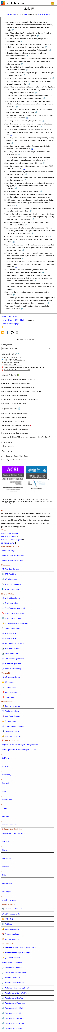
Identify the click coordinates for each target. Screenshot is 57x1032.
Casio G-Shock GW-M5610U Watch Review (15, 384)
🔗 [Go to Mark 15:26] (24, 169)
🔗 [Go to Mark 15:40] (23, 258)
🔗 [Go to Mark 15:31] (51, 197)
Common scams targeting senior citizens (14, 430)
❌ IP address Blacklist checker (14, 614)
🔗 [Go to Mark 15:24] (47, 160)
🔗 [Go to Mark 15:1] (13, 30)
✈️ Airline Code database (11, 590)
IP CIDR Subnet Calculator (13, 365)
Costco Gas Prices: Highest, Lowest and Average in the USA (24, 368)
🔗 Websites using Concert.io (13, 1019)
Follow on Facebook (8, 537)
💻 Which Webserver (10, 654)
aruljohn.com (15, 3)
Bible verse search (44, 14)
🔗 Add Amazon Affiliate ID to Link (14, 973)
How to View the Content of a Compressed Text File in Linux (21, 392)
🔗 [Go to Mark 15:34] (33, 219)
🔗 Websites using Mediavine (13, 984)
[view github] (12, 333)
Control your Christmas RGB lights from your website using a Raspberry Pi (25, 438)
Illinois (4, 851)
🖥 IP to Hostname (9, 634)
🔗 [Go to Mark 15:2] (38, 36)
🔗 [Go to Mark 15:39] (23, 250)
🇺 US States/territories (11, 678)
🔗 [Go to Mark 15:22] (32, 149)
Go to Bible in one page (10, 324)
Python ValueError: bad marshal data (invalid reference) (19, 400)
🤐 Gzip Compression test (12, 737)
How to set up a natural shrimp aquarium (14, 434)
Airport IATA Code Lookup (12, 358)
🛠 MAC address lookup (11, 599)
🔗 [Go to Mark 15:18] (43, 121)
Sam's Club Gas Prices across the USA (17, 370)
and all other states (9, 901)
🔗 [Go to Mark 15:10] (53, 78)
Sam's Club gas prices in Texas (13, 834)
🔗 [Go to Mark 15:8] (27, 70)
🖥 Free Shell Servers (10, 570)
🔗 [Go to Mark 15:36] (32, 233)
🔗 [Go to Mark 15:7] (22, 64)
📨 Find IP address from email (13, 609)
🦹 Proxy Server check (10, 732)
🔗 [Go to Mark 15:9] (24, 75)
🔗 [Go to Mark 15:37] (51, 236)
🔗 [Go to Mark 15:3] (22, 41)
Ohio (4, 792)
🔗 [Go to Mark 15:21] (12, 143)
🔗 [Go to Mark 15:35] (26, 225)
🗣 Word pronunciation (10, 712)
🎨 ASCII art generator (10, 940)
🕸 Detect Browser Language (13, 727)
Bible (14, 14)
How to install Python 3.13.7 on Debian (14, 418)
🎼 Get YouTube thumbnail (12, 910)
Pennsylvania (7, 800)
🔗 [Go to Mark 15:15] (17, 106)
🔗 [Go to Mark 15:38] (14, 242)
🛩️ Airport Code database (11, 585)
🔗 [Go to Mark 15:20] (11, 135)
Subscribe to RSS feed (9, 534)
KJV (20, 14)
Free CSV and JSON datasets (13, 556)
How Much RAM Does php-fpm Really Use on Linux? (18, 380)
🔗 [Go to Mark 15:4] (46, 47)
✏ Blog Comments (7, 447)
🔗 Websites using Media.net (13, 1024)
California (5, 759)
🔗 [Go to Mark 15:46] (48, 303)
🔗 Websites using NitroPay (12, 999)
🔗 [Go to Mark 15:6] (27, 56)
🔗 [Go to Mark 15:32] (17, 205)
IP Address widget (9, 551)
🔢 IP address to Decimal (11, 619)
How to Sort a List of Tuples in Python (13, 404)
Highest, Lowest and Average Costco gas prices (20, 745)
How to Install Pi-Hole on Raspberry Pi (14, 396)
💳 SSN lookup (8, 683)
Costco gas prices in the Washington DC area (19, 750)
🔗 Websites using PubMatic (12, 1009)
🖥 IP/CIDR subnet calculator (13, 644)
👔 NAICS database (9, 580)
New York (5, 784)
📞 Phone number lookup (11, 629)
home (9, 14)
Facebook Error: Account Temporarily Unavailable (17, 388)
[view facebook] (7, 333)
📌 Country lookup (9, 698)
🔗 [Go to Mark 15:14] (44, 98)
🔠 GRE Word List (9, 575)
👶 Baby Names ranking (11, 707)
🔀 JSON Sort (7, 920)
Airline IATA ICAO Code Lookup (14, 361)
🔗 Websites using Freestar (12, 1029)
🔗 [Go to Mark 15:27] (26, 174)
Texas (4, 809)
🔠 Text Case (7, 925)
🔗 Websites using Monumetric (13, 1004)
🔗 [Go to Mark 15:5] (50, 50)
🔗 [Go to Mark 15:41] (16, 267)
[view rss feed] (2, 333)
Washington (6, 817)
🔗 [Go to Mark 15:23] (19, 154)
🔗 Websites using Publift (11, 1014)
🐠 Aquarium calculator (10, 930)
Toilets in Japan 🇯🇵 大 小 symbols (12, 422)
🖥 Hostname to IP (9, 639)
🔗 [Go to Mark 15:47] (22, 309)
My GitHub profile (7, 544)
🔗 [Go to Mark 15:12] (51, 90)
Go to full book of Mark (10, 316)
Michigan (5, 767)
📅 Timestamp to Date (10, 935)
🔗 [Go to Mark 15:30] (41, 191)
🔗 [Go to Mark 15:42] (43, 272)
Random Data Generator (12, 363)
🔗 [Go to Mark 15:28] (25, 180)
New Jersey (6, 775)
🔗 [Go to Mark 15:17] (27, 118)
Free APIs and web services (12, 561)
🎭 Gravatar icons (9, 722)
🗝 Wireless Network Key (11, 669)
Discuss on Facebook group (11, 541)
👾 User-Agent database (11, 717)
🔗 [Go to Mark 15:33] (31, 211)
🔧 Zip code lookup (9, 688)
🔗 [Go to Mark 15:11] (29, 84)
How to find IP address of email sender (14, 414)
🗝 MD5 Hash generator (11, 915)
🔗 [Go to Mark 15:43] (35, 281)
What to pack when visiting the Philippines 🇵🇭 (16, 426)
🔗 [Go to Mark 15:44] (12, 289)
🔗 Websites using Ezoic (11, 978)
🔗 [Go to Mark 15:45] (14, 295)
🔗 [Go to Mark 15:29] (16, 188)
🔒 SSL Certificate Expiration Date (15, 624)
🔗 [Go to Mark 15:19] (41, 127)
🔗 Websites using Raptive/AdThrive (15, 994)
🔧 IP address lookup (10, 604)
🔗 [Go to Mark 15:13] (36, 93)
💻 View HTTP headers (11, 649)
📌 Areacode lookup (9, 693)
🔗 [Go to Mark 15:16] (36, 112)
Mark (25, 14)
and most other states (10, 826)
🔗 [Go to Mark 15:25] (44, 163)
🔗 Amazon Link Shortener (12, 968)
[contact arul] (17, 333)
